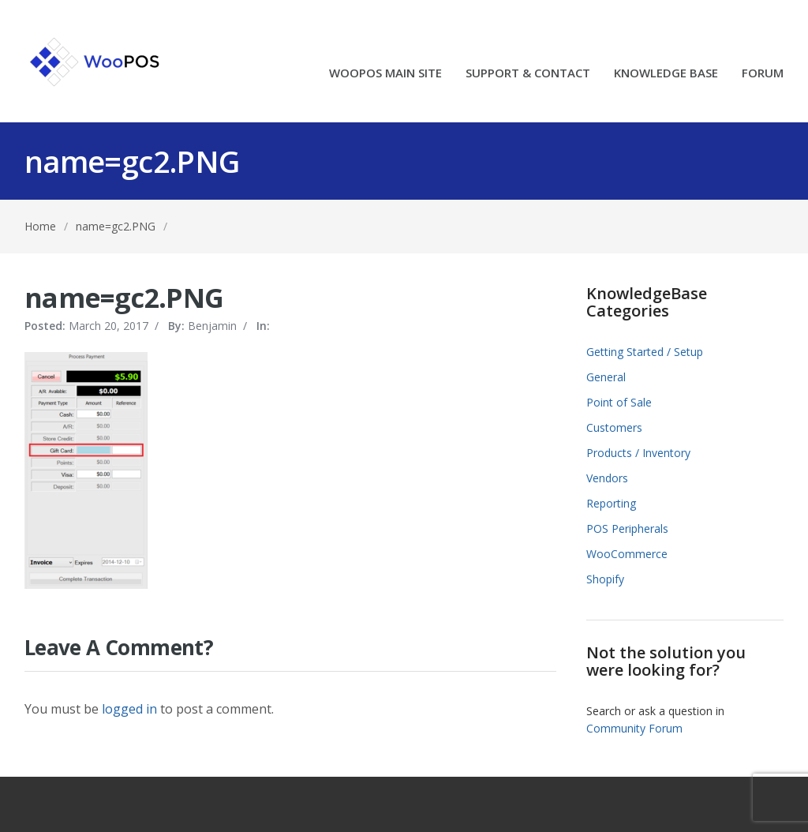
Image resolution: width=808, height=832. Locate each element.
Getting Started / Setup (644, 351)
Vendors (607, 477)
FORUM (763, 74)
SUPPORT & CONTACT (528, 74)
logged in (129, 709)
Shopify (605, 579)
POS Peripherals (627, 528)
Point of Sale (619, 402)
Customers (614, 427)
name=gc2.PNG (115, 226)
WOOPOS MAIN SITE (385, 74)
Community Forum (634, 728)
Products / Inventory (638, 452)
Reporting (611, 503)
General (606, 376)
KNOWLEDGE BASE (666, 74)
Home (40, 226)
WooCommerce (627, 553)
